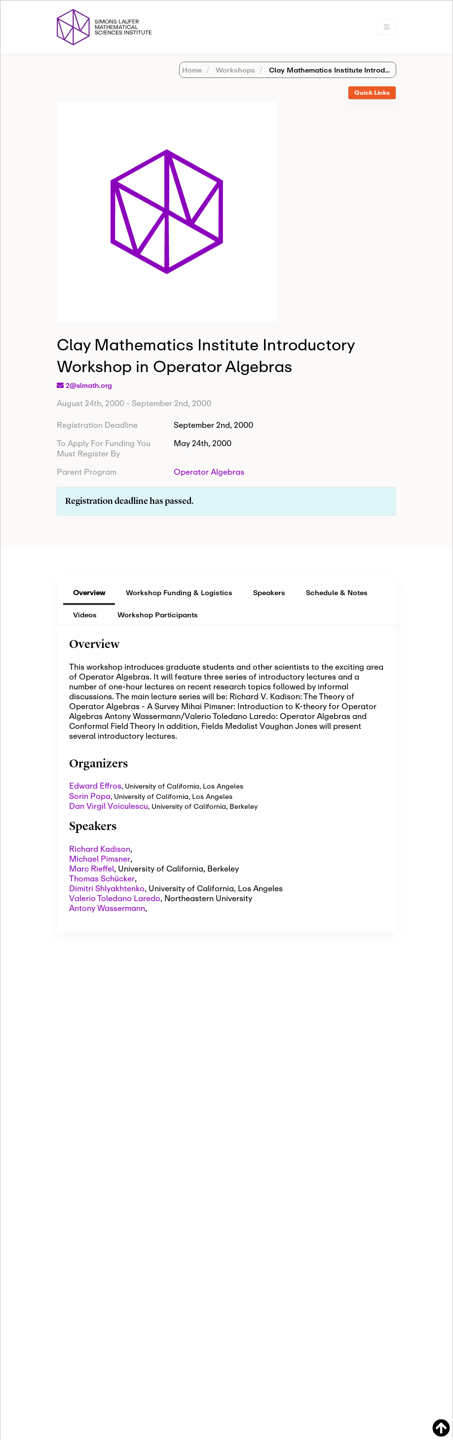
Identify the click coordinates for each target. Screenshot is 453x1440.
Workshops (234, 70)
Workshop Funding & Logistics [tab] (179, 592)
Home (192, 70)
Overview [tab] (89, 592)
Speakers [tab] (269, 592)
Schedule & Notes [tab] (337, 592)
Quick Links (372, 92)
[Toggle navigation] (386, 27)
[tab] (372, 93)
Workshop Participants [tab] (157, 614)
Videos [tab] (85, 614)
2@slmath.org (89, 385)
